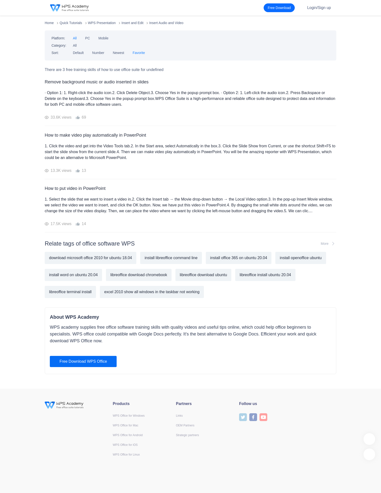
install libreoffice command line (171, 258)
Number (98, 53)
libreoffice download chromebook (138, 275)
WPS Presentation (102, 23)
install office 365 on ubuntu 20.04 (238, 258)
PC (87, 38)
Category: (59, 45)
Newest (118, 53)
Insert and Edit (132, 23)
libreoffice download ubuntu (203, 275)
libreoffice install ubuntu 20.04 (265, 275)
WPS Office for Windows (129, 415)
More (328, 243)
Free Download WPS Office (83, 361)
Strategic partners (187, 435)
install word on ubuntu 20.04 (73, 275)
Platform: (58, 38)
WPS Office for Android (128, 435)
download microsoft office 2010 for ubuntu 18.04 (90, 258)
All (75, 38)
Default (78, 53)
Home (49, 23)
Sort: (55, 53)
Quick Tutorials (71, 23)
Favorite (139, 53)
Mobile (103, 38)
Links (179, 415)
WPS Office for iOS (125, 445)
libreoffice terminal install (70, 292)
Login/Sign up (319, 8)
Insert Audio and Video (166, 23)
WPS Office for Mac (125, 425)
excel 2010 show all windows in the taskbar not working (151, 292)
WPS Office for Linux (126, 454)
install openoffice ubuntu (300, 258)
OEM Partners (185, 425)
